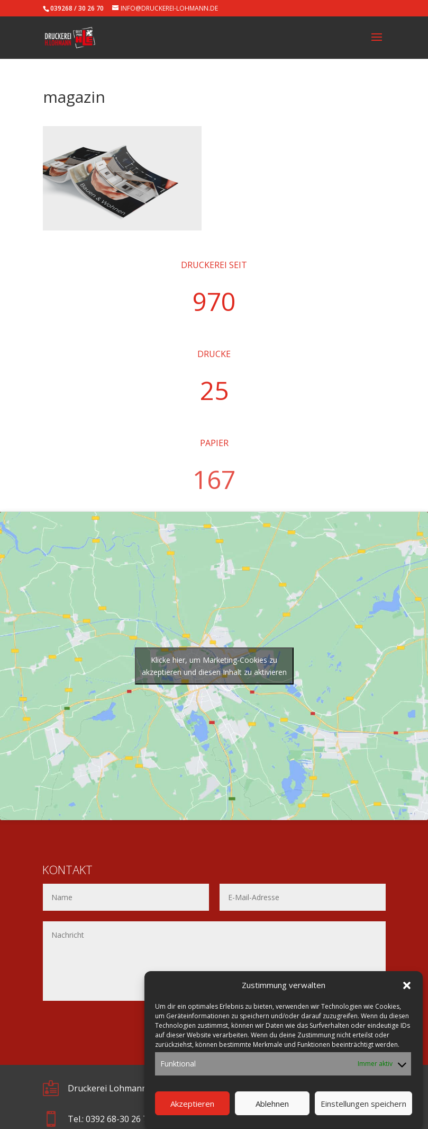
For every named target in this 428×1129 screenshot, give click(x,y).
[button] (407, 999)
